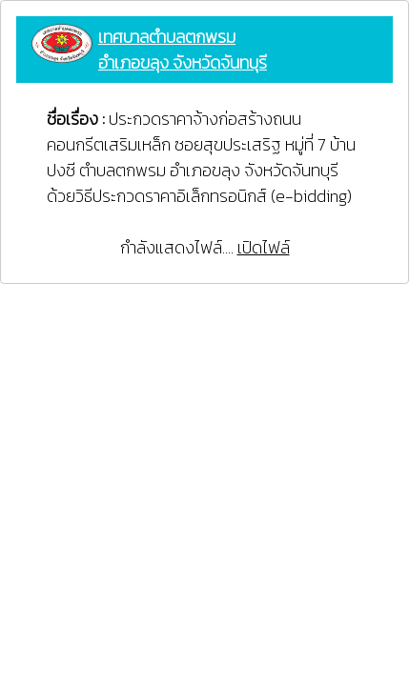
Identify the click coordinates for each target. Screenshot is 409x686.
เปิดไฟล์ (263, 247)
